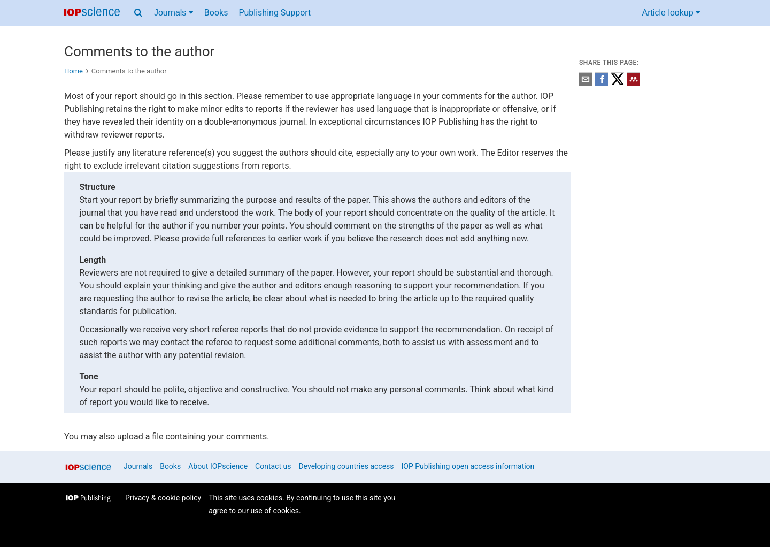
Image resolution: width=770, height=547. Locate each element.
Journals (138, 466)
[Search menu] (138, 13)
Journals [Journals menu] (173, 12)
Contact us (273, 466)
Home (73, 71)
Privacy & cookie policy (163, 497)
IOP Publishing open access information (468, 466)
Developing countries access (346, 466)
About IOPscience (218, 466)
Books (216, 12)
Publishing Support (274, 12)
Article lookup (671, 12)
